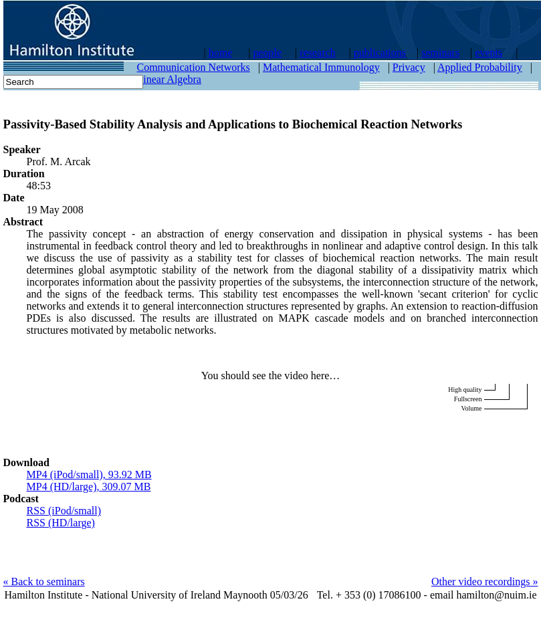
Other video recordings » (484, 581)
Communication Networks (193, 67)
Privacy (409, 67)
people (267, 52)
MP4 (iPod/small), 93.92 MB (89, 474)
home (221, 52)
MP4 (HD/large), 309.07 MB (89, 486)
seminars (440, 52)
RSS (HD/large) (61, 522)
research (317, 52)
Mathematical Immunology (321, 67)
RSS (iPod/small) (64, 510)
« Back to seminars (44, 581)
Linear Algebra (169, 79)
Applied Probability (479, 67)
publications (380, 52)
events (488, 52)
